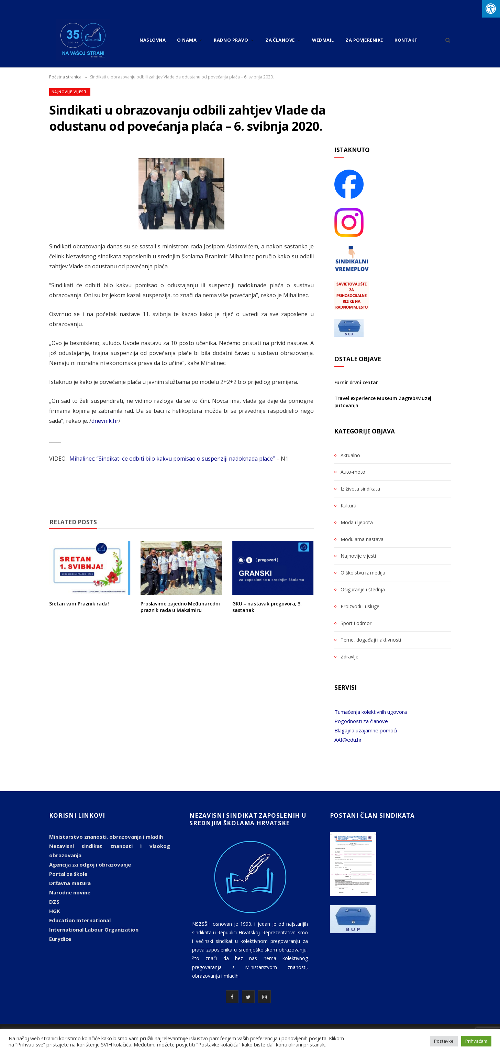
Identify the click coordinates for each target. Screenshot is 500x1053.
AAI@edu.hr (348, 739)
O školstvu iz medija (363, 572)
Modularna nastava (362, 539)
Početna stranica (65, 77)
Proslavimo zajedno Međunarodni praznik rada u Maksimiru (180, 606)
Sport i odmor (356, 623)
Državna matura (70, 883)
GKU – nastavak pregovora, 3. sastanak (267, 606)
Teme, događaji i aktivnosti (371, 639)
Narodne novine (69, 892)
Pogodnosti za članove (361, 721)
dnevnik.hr (105, 421)
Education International (80, 920)
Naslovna (153, 40)
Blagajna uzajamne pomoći (365, 730)
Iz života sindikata (360, 488)
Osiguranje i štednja (363, 589)
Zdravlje (349, 656)
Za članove (280, 40)
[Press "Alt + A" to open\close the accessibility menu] (491, 9)
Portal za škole (68, 873)
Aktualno (350, 455)
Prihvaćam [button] (476, 1041)
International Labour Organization (93, 929)
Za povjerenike (364, 40)
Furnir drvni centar (356, 382)
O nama (187, 40)
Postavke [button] (444, 1041)
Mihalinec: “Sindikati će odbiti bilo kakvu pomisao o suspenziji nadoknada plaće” (172, 458)
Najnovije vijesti (70, 91)
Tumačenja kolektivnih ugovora (370, 711)
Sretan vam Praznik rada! (79, 603)
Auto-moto (353, 472)
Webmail (323, 40)
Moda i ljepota (357, 522)
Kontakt (406, 40)
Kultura (348, 505)
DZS (54, 901)
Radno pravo (231, 40)
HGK (54, 910)
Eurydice (60, 938)
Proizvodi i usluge (360, 606)
